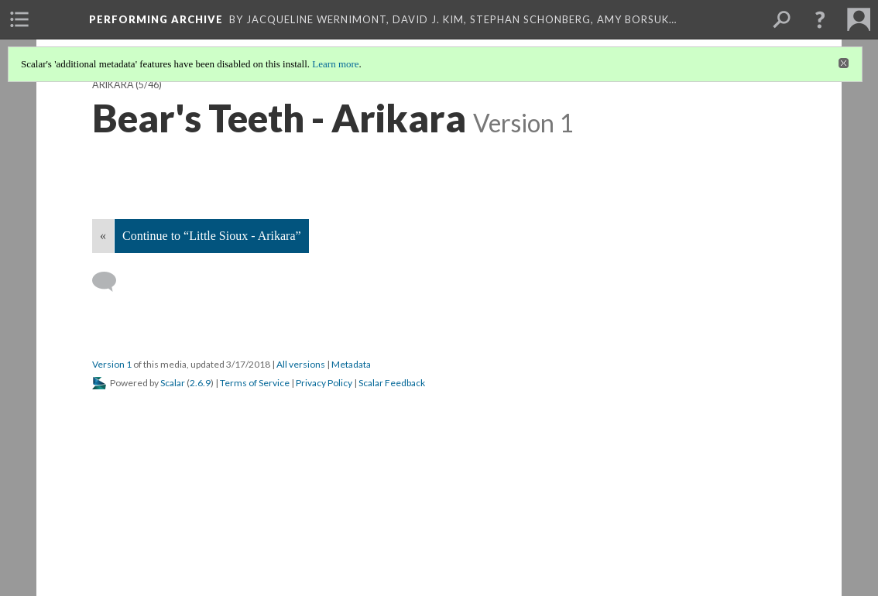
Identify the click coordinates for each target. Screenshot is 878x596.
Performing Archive (156, 19)
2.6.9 (200, 383)
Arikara (113, 85)
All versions (300, 364)
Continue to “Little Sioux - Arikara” (211, 235)
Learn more (335, 64)
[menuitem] (19, 19)
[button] (820, 19)
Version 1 (112, 364)
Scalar (172, 383)
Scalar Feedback (391, 383)
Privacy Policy (324, 383)
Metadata (351, 364)
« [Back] (103, 235)
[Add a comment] (111, 282)
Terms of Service (255, 383)
